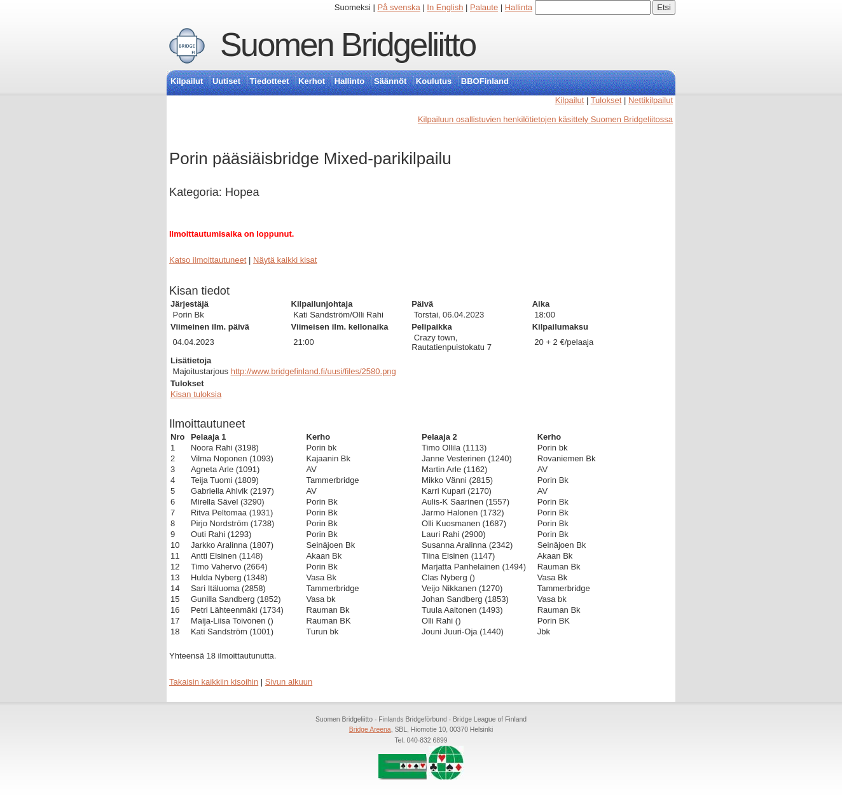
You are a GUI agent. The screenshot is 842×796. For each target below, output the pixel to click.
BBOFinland (485, 81)
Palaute (484, 7)
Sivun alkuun (288, 682)
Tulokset (606, 100)
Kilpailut (186, 81)
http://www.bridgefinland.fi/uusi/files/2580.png (313, 371)
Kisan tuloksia (195, 394)
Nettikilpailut (650, 100)
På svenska (399, 7)
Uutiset (226, 81)
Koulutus (434, 81)
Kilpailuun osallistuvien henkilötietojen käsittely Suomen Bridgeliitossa (545, 119)
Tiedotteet (269, 81)
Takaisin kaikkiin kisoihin (213, 682)
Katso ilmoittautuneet (207, 260)
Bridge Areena (370, 729)
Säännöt (390, 81)
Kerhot (311, 81)
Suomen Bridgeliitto (348, 44)
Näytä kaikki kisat (285, 260)
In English (445, 7)
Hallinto (350, 81)
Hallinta (518, 7)
